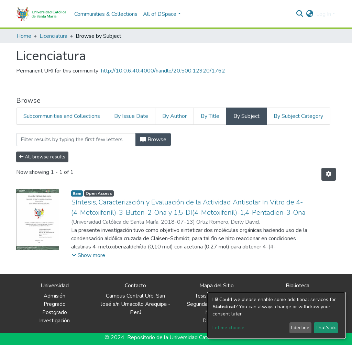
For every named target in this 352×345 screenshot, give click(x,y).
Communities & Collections (106, 14)
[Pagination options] (328, 174)
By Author (174, 116)
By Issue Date (131, 116)
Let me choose (228, 327)
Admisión (54, 295)
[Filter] (76, 139)
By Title (210, 116)
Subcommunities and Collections (61, 116)
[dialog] (276, 315)
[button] (310, 14)
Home (23, 36)
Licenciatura (53, 36)
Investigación (54, 320)
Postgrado (54, 312)
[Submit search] (300, 14)
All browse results (42, 157)
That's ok (326, 327)
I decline (300, 327)
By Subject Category (298, 116)
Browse (153, 139)
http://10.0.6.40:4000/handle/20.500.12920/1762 (163, 71)
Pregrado (55, 304)
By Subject (246, 116)
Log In (323, 14)
